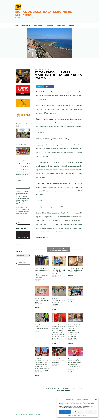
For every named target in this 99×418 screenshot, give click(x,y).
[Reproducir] (18, 237)
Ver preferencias (90, 412)
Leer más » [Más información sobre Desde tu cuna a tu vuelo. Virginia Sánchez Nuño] (37, 307)
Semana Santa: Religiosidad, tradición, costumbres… (59, 360)
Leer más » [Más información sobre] (70, 301)
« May (19, 180)
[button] (96, 399)
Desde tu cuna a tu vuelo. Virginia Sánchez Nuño (42, 300)
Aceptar (65, 412)
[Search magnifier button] (29, 223)
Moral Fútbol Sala (21, 144)
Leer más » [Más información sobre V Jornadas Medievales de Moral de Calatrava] (70, 275)
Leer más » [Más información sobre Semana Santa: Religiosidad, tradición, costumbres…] (54, 367)
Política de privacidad (81, 415)
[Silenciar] (27, 237)
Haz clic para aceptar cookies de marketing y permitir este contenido (59, 249)
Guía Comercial (62, 25)
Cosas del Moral (39, 25)
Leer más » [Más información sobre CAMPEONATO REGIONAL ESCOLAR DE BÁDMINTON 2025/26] (54, 279)
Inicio (16, 25)
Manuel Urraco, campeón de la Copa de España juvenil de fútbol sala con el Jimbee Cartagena (74, 362)
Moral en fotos (50, 25)
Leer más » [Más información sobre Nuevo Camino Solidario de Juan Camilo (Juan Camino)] (37, 333)
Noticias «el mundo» (22, 188)
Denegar (77, 412)
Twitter (40, 87)
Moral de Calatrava (26, 25)
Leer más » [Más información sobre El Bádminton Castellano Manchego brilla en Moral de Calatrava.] (54, 309)
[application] (23, 235)
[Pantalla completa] (29, 237)
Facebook (49, 87)
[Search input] (22, 223)
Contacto (71, 25)
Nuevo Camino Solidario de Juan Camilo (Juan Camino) (41, 326)
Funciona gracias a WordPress (33, 414)
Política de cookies (72, 415)
